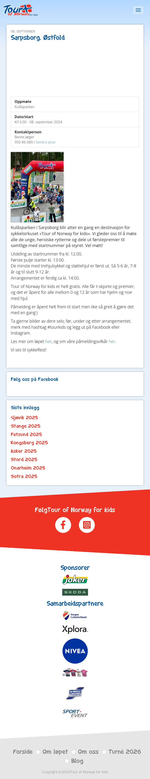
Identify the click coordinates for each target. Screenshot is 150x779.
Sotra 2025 (24, 476)
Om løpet (55, 751)
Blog (77, 760)
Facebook (63, 525)
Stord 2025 (24, 459)
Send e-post (45, 142)
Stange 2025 (25, 426)
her (48, 341)
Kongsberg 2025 (29, 443)
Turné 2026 (125, 751)
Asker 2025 (24, 451)
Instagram (87, 525)
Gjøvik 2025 (24, 418)
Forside (22, 751)
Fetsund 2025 (26, 434)
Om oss (88, 751)
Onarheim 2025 (28, 468)
